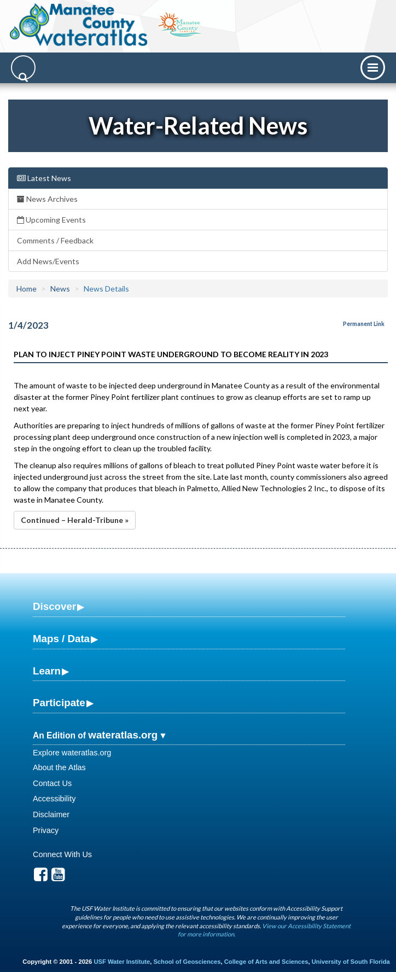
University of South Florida (351, 961)
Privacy (46, 830)
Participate (59, 702)
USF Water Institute (122, 961)
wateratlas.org (123, 735)
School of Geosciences (186, 961)
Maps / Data (61, 638)
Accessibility (54, 798)
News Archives (47, 198)
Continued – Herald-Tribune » (75, 520)
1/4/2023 (28, 325)
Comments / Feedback (55, 240)
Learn (47, 671)
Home (26, 288)
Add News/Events (48, 261)
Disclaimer (51, 814)
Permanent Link (364, 324)
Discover (54, 606)
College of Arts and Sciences (266, 961)
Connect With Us (62, 854)
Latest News (44, 178)
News (60, 288)
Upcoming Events (51, 219)
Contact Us (52, 783)
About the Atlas (59, 767)
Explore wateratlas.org (72, 752)
